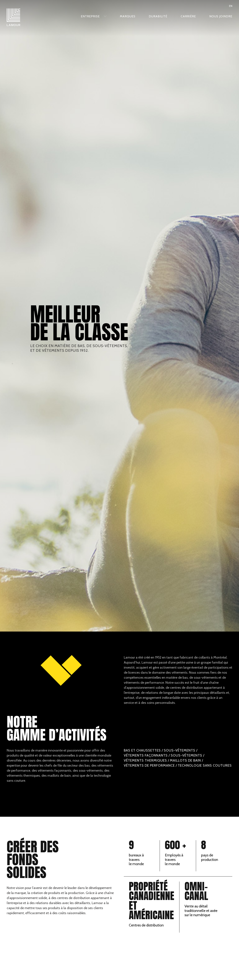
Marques (127, 16)
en (230, 6)
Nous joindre (220, 16)
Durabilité (158, 16)
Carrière (188, 16)
